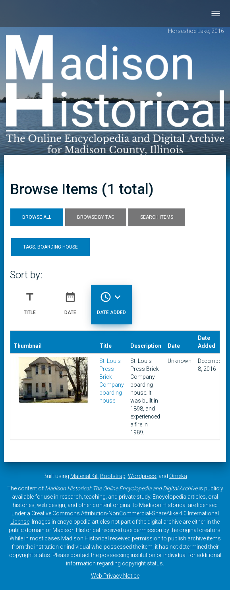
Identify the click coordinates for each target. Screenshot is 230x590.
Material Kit (84, 476)
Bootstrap (113, 476)
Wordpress (142, 476)
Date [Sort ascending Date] (70, 300)
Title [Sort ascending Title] (30, 300)
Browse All (36, 217)
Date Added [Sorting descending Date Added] (111, 300)
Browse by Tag (95, 217)
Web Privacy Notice (115, 576)
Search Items (156, 217)
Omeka (178, 476)
